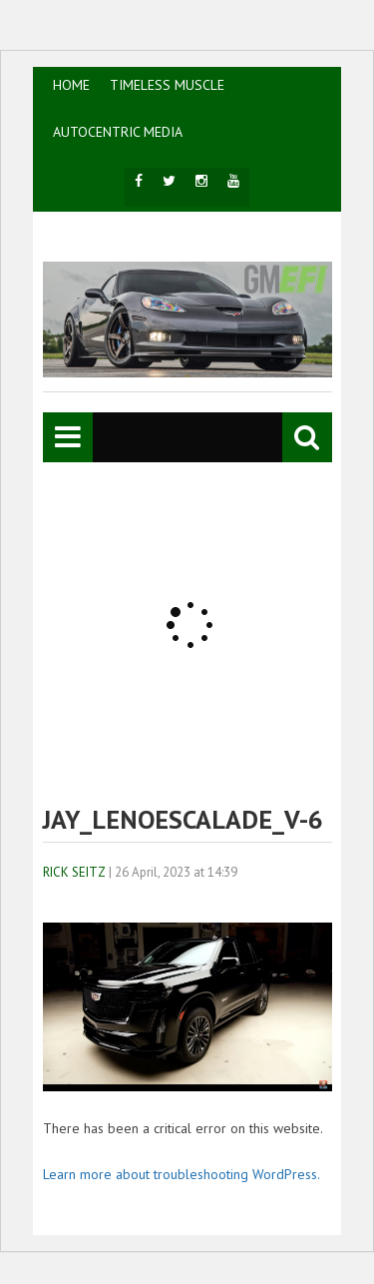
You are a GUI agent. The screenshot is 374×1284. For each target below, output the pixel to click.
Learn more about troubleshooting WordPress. (181, 1174)
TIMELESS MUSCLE (167, 85)
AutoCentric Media (118, 132)
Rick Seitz (74, 872)
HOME (71, 85)
